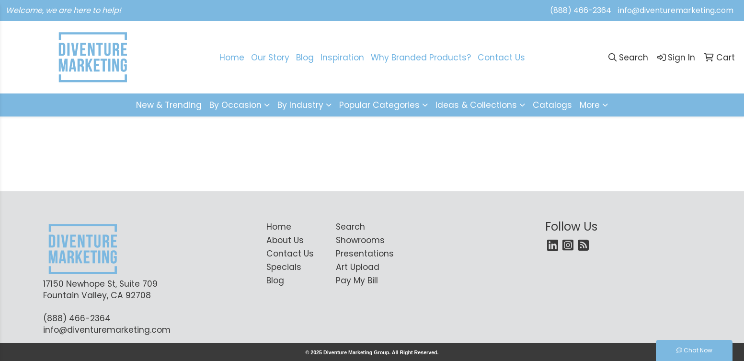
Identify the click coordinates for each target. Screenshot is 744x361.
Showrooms (360, 240)
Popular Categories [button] (379, 105)
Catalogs (552, 105)
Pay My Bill (357, 280)
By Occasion (235, 105)
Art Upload (357, 267)
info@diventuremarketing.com (675, 10)
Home (231, 57)
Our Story (270, 57)
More (590, 105)
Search (350, 227)
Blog (305, 57)
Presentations (365, 253)
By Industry (300, 105)
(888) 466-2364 (580, 10)
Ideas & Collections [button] (476, 105)
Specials (283, 267)
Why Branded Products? (421, 57)
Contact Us (501, 57)
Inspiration (342, 57)
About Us (285, 240)
